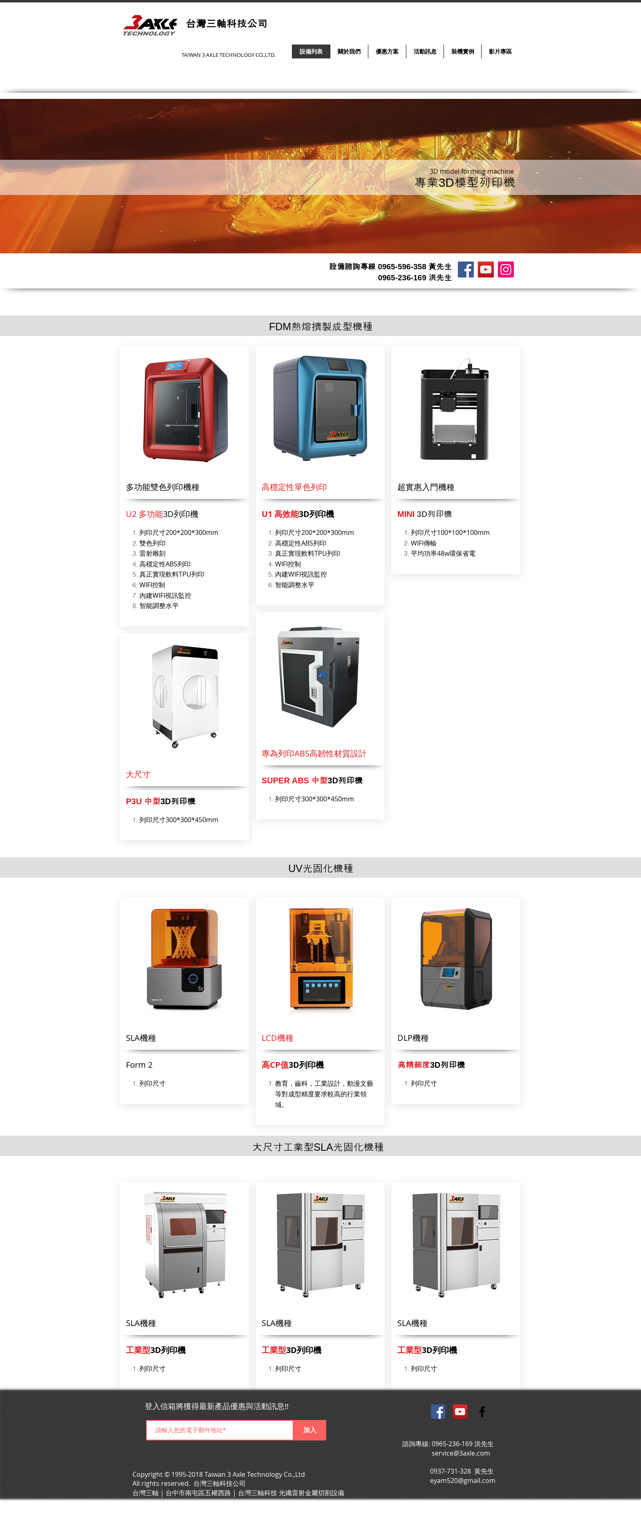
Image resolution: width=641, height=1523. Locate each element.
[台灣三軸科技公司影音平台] (460, 1411)
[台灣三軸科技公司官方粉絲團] (438, 1411)
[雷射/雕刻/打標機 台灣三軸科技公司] (466, 269)
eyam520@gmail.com (462, 1480)
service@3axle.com (461, 1453)
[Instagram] (506, 269)
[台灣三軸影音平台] (486, 269)
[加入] (310, 1430)
